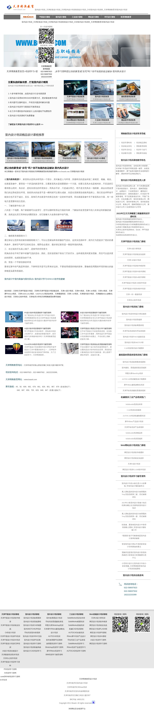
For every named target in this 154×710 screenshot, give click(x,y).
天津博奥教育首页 (15, 71)
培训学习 (30, 71)
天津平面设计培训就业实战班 (134, 254)
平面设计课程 (44, 17)
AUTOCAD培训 (54, 636)
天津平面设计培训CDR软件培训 (134, 283)
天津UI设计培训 (134, 464)
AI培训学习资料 (10, 673)
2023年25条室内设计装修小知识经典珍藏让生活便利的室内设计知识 (134, 505)
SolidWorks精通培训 (76, 622)
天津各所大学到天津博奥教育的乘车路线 (45, 297)
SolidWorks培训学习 (76, 644)
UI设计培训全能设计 (10, 651)
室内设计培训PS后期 (32, 640)
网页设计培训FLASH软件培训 (134, 470)
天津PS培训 (79, 291)
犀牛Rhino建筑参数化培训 (134, 385)
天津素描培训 (60, 294)
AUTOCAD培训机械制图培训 (134, 416)
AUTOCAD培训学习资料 (76, 651)
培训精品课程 (141, 143)
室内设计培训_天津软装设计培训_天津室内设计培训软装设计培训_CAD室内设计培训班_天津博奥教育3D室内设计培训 (68, 22)
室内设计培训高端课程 (43, 158)
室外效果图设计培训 (54, 618)
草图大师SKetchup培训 (54, 625)
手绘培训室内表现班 (32, 633)
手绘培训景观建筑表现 (54, 622)
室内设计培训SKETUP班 (134, 342)
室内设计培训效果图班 (32, 618)
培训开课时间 (126, 143)
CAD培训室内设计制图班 (134, 348)
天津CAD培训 (72, 294)
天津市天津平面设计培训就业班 (46, 291)
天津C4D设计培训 (134, 260)
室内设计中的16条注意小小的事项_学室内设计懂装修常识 (134, 484)
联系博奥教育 (126, 17)
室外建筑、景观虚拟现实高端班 (134, 368)
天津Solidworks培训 (26, 294)
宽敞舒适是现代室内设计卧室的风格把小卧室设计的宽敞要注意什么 (134, 555)
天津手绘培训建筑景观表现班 (134, 391)
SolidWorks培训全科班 (44, 294)
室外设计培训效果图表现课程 (134, 362)
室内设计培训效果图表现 (134, 325)
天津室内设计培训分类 (101, 99)
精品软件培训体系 (128, 120)
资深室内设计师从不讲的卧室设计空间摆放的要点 (134, 545)
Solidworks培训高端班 (134, 439)
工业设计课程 (77, 17)
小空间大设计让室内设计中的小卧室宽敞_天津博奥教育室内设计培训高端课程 (134, 566)
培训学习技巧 (141, 150)
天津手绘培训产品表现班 (134, 427)
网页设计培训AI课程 (98, 636)
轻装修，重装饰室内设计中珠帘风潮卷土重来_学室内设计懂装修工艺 (134, 527)
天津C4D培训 (91, 291)
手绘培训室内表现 (70, 158)
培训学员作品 (126, 150)
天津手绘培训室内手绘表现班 (134, 331)
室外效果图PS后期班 (54, 640)
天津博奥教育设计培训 (88, 679)
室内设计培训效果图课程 (17, 158)
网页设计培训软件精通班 (134, 452)
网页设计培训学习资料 (98, 644)
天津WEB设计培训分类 (75, 123)
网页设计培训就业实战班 (134, 458)
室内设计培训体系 (102, 97)
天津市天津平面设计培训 (23, 291)
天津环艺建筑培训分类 (128, 99)
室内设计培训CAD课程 (96, 158)
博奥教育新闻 (141, 146)
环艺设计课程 (109, 17)
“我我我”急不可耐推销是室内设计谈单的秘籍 (134, 537)
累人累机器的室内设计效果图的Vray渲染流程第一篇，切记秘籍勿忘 (134, 516)
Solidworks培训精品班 (134, 433)
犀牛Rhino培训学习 (54, 651)
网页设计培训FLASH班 (98, 629)
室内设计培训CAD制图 (32, 625)
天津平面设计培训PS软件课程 (133, 271)
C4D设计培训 (10, 633)
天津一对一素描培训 (134, 294)
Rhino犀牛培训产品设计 (76, 636)
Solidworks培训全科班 (134, 404)
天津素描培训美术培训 (10, 655)
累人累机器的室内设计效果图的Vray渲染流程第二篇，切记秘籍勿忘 (134, 494)
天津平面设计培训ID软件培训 (134, 289)
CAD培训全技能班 (134, 410)
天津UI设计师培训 (134, 249)
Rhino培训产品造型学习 (76, 647)
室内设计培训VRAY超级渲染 (134, 337)
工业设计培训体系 (102, 120)
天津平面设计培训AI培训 (10, 640)
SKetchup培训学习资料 (54, 647)
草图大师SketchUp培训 (134, 373)
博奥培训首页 (28, 17)
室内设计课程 (61, 17)
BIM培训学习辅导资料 (54, 655)
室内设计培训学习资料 (32, 644)
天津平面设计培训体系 (75, 97)
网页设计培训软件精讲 (98, 622)
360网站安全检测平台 (77, 709)
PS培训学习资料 (10, 669)
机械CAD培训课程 (76, 629)
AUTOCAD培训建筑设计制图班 (134, 379)
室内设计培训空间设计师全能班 (134, 314)
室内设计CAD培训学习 (32, 651)
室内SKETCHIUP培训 (32, 629)
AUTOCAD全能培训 (76, 633)
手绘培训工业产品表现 (76, 640)
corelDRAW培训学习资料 (10, 677)
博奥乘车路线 (141, 153)
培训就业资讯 (126, 146)
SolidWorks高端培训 (76, 625)
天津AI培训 (102, 291)
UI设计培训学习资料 (98, 640)
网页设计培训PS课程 (98, 633)
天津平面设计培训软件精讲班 (134, 266)
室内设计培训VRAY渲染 (32, 636)
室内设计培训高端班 (134, 320)
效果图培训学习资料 (54, 644)
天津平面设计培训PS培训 (10, 636)
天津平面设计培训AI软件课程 (134, 277)
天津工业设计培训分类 (101, 123)
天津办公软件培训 (134, 300)
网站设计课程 (93, 17)
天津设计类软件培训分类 (128, 123)
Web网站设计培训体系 (75, 120)
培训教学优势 (126, 153)
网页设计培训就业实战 (98, 625)
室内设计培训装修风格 (32, 647)
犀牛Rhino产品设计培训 (134, 421)
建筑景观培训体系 (128, 97)
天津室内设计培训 (87, 294)
